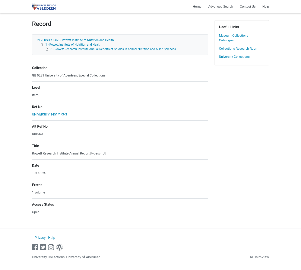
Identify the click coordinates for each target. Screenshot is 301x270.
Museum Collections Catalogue (233, 38)
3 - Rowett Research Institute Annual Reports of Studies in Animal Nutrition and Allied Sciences (113, 49)
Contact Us (248, 7)
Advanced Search (220, 7)
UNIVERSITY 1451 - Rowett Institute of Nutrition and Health (75, 40)
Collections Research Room (238, 49)
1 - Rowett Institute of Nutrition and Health (73, 44)
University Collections (234, 57)
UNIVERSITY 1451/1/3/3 (49, 114)
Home (197, 7)
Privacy (40, 238)
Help (265, 7)
